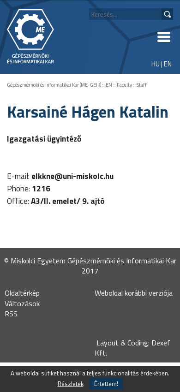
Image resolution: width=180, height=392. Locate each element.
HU (155, 64)
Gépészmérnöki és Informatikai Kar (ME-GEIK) (54, 85)
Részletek (71, 383)
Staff (142, 85)
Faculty (124, 85)
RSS (11, 313)
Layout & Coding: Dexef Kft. (132, 347)
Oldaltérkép (22, 292)
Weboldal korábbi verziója (134, 292)
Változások (22, 303)
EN (168, 64)
